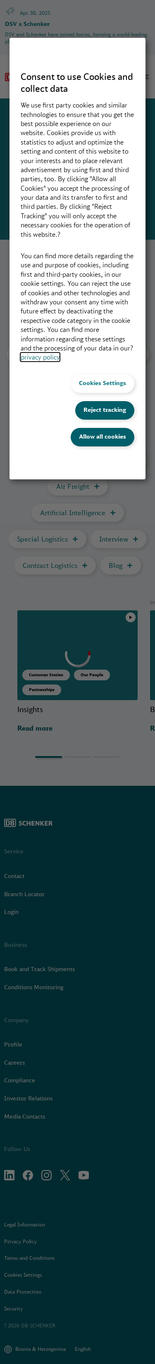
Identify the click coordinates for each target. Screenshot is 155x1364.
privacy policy (40, 357)
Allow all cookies (102, 436)
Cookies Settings (102, 383)
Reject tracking (104, 409)
